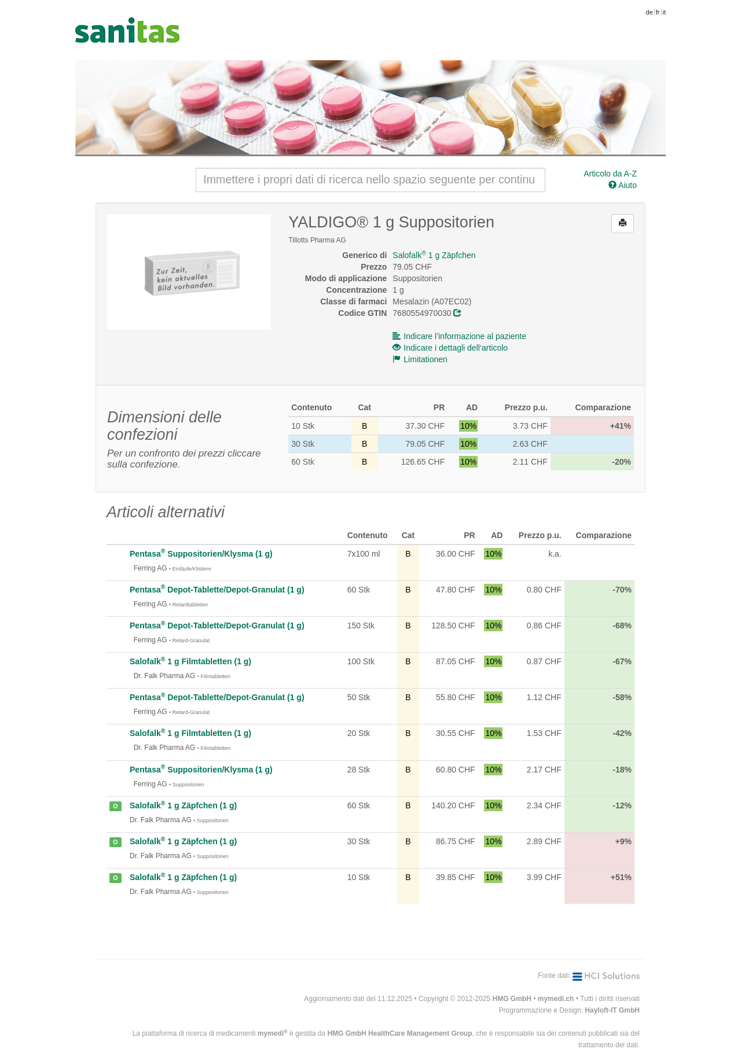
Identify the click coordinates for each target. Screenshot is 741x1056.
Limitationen (419, 359)
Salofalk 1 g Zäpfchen (433, 255)
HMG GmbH (512, 999)
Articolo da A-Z (610, 173)
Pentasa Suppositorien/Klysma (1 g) (201, 553)
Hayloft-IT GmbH (612, 1010)
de (649, 12)
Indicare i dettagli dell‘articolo (450, 347)
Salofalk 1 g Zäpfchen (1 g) (183, 805)
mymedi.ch (556, 999)
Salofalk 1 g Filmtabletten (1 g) (190, 661)
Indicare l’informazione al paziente (459, 336)
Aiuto (622, 185)
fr (658, 12)
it (664, 12)
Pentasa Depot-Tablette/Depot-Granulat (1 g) (217, 589)
